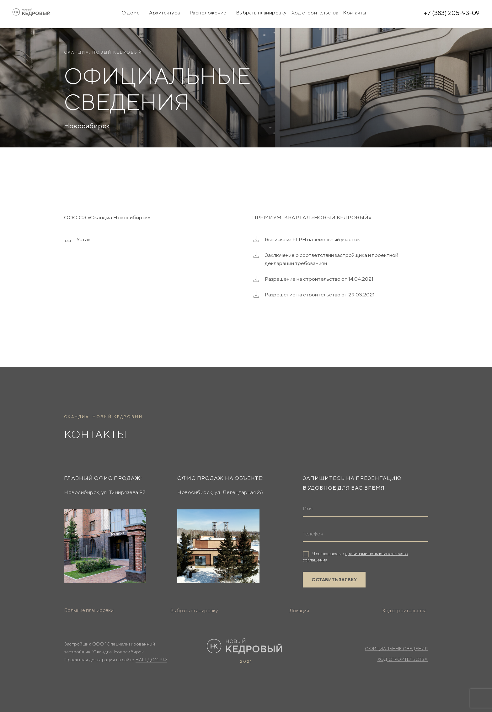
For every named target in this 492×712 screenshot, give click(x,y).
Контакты (354, 13)
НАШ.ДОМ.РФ (151, 659)
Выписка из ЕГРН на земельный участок (312, 239)
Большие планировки (89, 610)
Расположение (208, 13)
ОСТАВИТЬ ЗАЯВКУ (334, 579)
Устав (83, 239)
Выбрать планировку (261, 13)
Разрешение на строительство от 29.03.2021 (320, 294)
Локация (299, 611)
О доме (130, 13)
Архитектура (164, 13)
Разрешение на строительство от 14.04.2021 (319, 279)
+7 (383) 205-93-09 (451, 12)
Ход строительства (315, 13)
